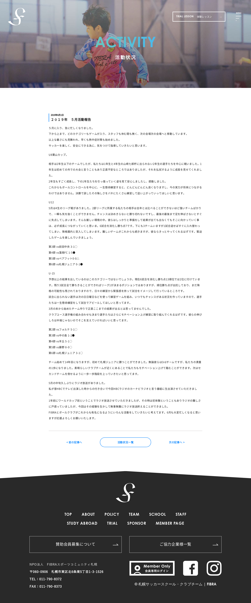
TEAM (134, 515)
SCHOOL (157, 515)
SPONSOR (136, 524)
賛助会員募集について (87, 544)
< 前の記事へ (74, 442)
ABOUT (88, 515)
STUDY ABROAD (82, 524)
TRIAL (112, 524)
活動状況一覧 (125, 442)
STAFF (181, 515)
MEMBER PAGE (170, 524)
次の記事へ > (177, 442)
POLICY (112, 515)
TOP (68, 515)
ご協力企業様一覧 (189, 544)
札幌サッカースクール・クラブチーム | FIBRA (177, 584)
